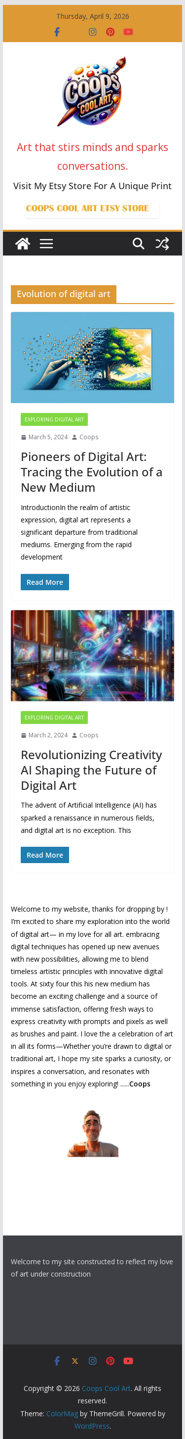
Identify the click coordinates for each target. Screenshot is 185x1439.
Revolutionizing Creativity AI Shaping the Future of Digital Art (91, 769)
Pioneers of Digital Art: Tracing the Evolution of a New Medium (92, 471)
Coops (88, 437)
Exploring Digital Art (54, 419)
